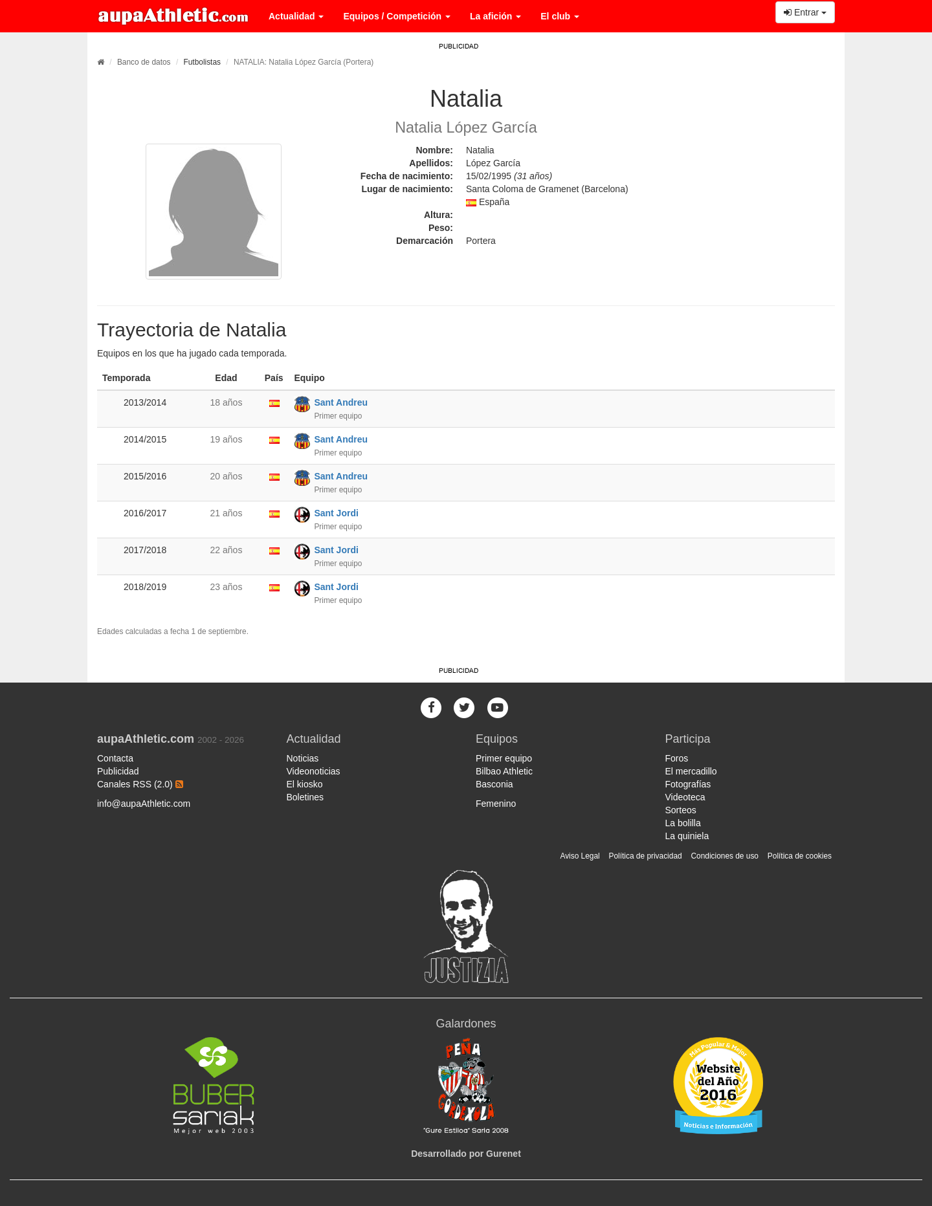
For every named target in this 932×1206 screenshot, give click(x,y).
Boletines (305, 797)
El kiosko (305, 784)
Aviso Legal (579, 856)
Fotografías (688, 784)
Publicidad (118, 771)
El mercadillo (691, 771)
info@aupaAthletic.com (143, 803)
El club (559, 16)
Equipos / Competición (396, 16)
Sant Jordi (336, 513)
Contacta (115, 758)
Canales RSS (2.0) (140, 784)
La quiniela (687, 836)
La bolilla (683, 823)
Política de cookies (800, 856)
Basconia (494, 784)
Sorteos (680, 810)
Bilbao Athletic (504, 771)
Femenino (496, 803)
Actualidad (296, 16)
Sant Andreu (341, 402)
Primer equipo (504, 758)
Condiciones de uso (725, 856)
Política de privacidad (645, 856)
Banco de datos (144, 62)
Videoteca (685, 797)
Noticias (303, 758)
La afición (495, 16)
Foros (677, 758)
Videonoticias (313, 771)
